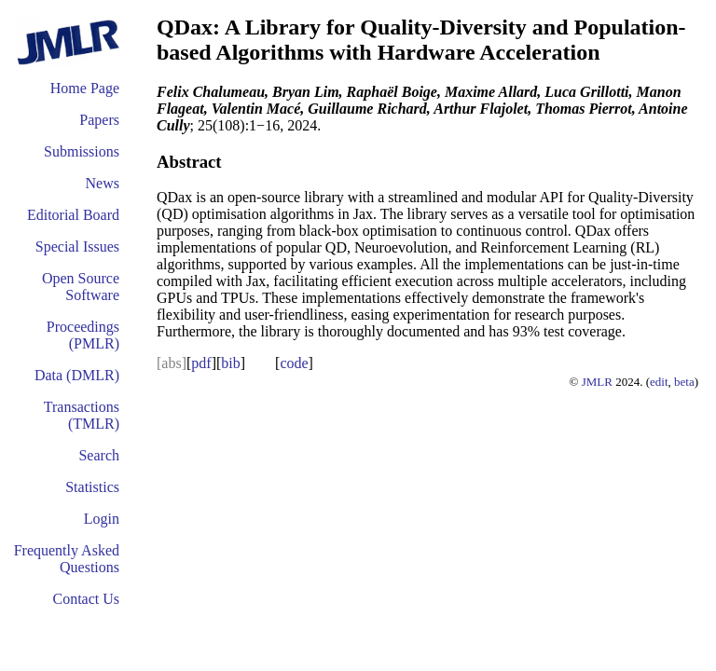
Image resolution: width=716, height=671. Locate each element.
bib (230, 363)
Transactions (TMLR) (81, 415)
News (102, 183)
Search (98, 455)
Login (101, 519)
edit (659, 382)
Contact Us (85, 599)
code (294, 363)
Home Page (84, 88)
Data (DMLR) (76, 375)
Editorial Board (73, 215)
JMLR (597, 382)
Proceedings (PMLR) (83, 335)
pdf (201, 363)
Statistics (92, 487)
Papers (99, 120)
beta (684, 382)
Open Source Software (80, 286)
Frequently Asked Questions (66, 558)
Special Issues (77, 246)
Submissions (81, 151)
